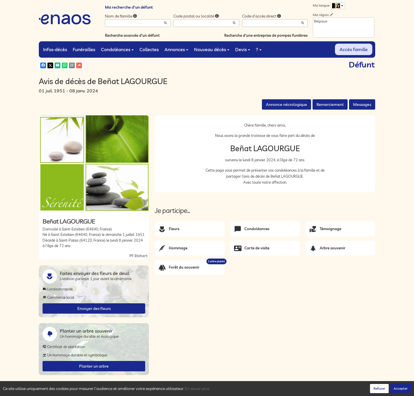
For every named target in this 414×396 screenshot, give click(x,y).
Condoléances (117, 49)
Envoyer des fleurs (94, 308)
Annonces (176, 49)
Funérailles (84, 49)
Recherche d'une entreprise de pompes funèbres (266, 35)
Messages (362, 104)
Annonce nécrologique (286, 104)
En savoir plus (197, 388)
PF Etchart (138, 255)
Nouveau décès (211, 49)
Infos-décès (55, 49)
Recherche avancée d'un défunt (132, 35)
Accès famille (354, 49)
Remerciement (330, 104)
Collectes (149, 49)
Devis (242, 49)
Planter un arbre (94, 366)
